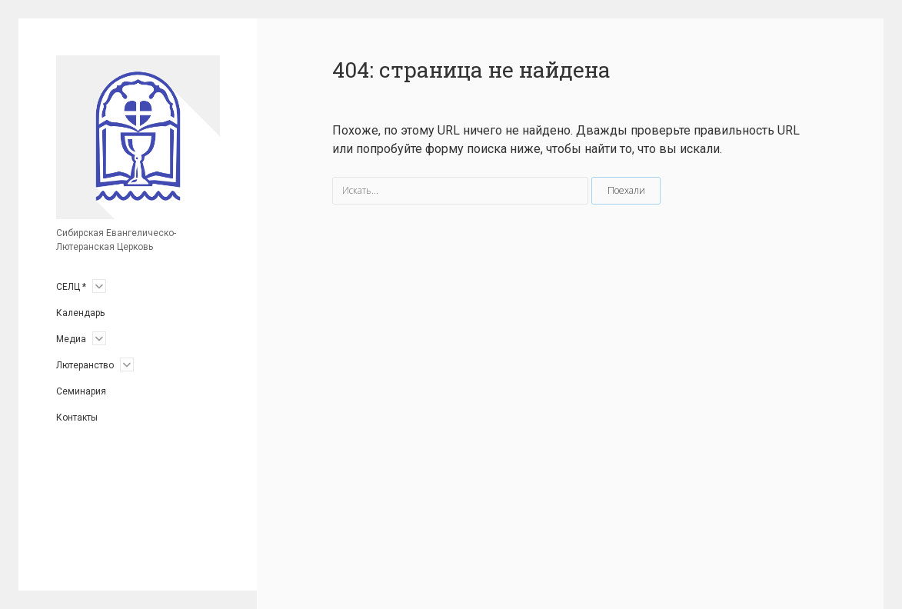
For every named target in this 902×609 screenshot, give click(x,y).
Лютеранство (85, 365)
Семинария (81, 391)
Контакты (77, 417)
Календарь (80, 313)
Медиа (71, 339)
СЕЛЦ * (71, 286)
